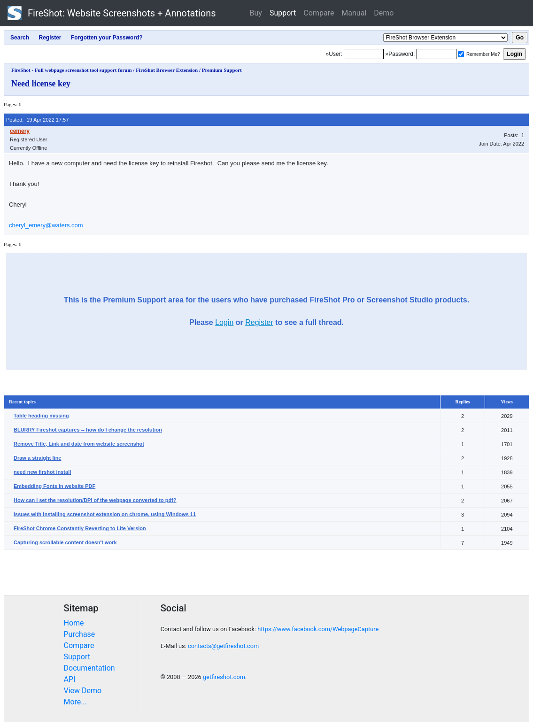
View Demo (83, 690)
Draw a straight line (37, 458)
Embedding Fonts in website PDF (54, 486)
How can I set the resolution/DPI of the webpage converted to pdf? (95, 500)
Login (224, 322)
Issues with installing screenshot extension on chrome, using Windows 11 (105, 514)
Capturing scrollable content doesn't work (65, 542)
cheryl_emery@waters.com (46, 225)
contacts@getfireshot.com (223, 645)
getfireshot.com (224, 676)
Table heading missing (41, 415)
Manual (353, 12)
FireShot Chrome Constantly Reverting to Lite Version (80, 528)
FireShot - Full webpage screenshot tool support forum (71, 70)
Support (283, 12)
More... (75, 701)
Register (259, 322)
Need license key (40, 83)
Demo (384, 12)
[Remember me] (461, 54)
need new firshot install (42, 472)
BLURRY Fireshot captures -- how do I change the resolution (88, 430)
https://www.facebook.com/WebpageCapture (318, 629)
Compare (318, 12)
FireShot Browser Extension (167, 70)
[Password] (436, 54)
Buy (256, 12)
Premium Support (222, 70)
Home (74, 622)
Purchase (79, 634)
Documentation (89, 668)
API (70, 679)
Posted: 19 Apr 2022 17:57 (37, 120)
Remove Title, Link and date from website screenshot (79, 444)
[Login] (364, 54)
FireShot (112, 13)
